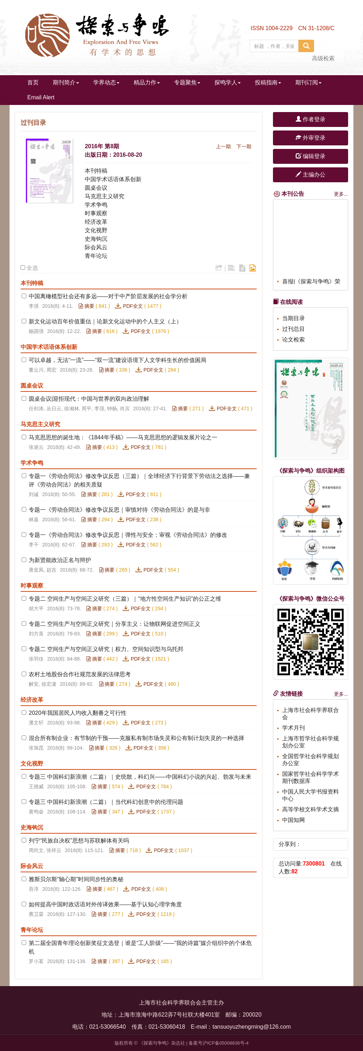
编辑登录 (310, 156)
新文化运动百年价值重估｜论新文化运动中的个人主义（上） (105, 321)
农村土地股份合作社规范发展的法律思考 (80, 674)
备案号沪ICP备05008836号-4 (218, 1043)
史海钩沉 (96, 239)
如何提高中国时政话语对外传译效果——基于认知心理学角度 (105, 904)
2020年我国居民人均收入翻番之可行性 (78, 713)
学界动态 (106, 82)
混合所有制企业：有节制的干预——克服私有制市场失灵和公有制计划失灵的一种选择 (136, 738)
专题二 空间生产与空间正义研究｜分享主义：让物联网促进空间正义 (114, 624)
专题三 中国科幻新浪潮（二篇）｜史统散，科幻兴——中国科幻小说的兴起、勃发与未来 (140, 777)
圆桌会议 (96, 188)
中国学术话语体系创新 (113, 179)
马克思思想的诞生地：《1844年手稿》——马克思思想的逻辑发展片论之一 (123, 437)
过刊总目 (293, 329)
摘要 (86, 306)
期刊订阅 (308, 82)
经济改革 (96, 222)
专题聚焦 (187, 82)
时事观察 (96, 213)
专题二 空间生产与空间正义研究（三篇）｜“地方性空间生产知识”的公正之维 (125, 599)
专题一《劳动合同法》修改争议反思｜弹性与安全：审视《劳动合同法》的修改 (128, 535)
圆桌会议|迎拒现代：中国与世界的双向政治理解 (89, 399)
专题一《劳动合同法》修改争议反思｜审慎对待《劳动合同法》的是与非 (119, 510)
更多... (341, 194)
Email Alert (40, 97)
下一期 (243, 146)
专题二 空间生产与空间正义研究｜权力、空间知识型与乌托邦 (106, 649)
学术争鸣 (96, 205)
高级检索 (323, 58)
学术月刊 (293, 728)
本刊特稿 (96, 171)
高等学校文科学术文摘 (310, 809)
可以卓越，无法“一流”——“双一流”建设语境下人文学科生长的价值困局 (117, 360)
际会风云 (96, 247)
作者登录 (310, 119)
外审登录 (310, 138)
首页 (33, 82)
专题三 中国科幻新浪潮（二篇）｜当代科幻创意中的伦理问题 (106, 802)
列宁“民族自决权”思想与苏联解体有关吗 (79, 841)
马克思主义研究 (104, 196)
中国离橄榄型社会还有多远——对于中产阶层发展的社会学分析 (108, 296)
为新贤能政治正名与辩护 (60, 560)
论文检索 (293, 340)
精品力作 (147, 82)
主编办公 (310, 175)
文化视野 (96, 230)
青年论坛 (96, 256)
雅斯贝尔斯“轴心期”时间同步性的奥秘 (76, 879)
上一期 (223, 146)
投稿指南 (268, 82)
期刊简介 (66, 82)
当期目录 (293, 318)
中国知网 (293, 820)
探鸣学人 (227, 82)
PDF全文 (133, 306)
